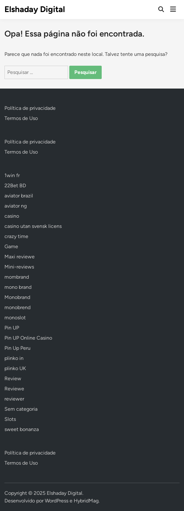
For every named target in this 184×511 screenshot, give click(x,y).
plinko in (14, 358)
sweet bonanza (21, 429)
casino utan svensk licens (33, 226)
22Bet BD (15, 185)
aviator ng (15, 206)
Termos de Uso (21, 118)
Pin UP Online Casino (28, 338)
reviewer (14, 399)
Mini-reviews (19, 267)
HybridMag (86, 501)
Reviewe (14, 389)
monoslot (15, 318)
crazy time (16, 236)
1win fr (12, 175)
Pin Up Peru (17, 348)
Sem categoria (20, 409)
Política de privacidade (30, 108)
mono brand (17, 287)
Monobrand (17, 297)
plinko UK (15, 368)
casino (11, 216)
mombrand (16, 277)
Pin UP (11, 328)
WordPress (56, 501)
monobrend (17, 307)
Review (12, 378)
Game (11, 246)
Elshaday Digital (34, 9)
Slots (10, 419)
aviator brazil (18, 196)
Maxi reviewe (19, 257)
